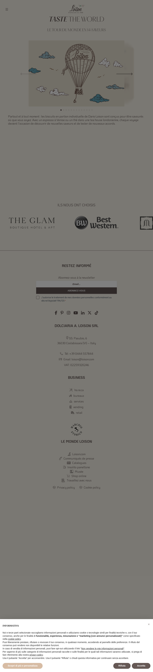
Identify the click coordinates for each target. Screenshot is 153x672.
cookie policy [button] (14, 639)
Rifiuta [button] (122, 665)
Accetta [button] (141, 665)
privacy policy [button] (36, 655)
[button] (148, 624)
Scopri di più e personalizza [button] (22, 665)
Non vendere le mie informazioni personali (102, 648)
